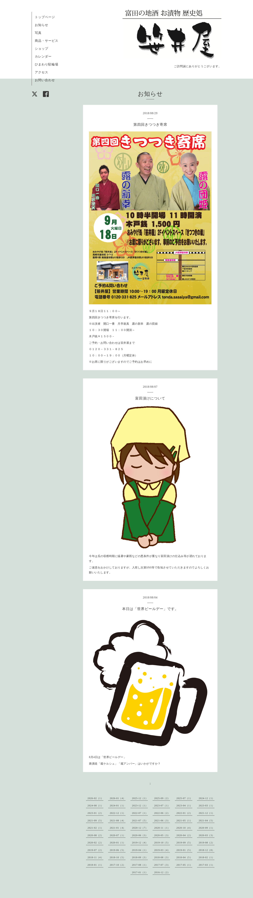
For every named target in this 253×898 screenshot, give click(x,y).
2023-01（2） (95, 813)
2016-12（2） (162, 872)
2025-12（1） (140, 798)
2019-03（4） (162, 850)
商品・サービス (46, 40)
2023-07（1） (162, 805)
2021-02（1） (95, 827)
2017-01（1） (140, 872)
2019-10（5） (162, 842)
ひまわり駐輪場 (46, 64)
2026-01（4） (118, 798)
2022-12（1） (118, 813)
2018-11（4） (95, 857)
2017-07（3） (162, 865)
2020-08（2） (95, 835)
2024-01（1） (118, 805)
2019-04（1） (140, 850)
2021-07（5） (140, 820)
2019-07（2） (95, 850)
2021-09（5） (95, 820)
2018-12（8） (206, 850)
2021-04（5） (206, 820)
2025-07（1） (184, 798)
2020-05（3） (162, 835)
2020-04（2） (184, 835)
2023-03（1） (206, 805)
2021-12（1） (206, 813)
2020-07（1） (118, 835)
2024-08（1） (95, 805)
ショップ (41, 48)
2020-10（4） (184, 827)
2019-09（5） (184, 842)
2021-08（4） (118, 820)
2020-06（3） (140, 835)
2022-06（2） (162, 813)
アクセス (41, 72)
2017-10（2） (118, 865)
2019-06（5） (118, 850)
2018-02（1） (206, 857)
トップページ (45, 17)
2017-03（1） (206, 865)
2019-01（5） (184, 850)
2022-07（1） (140, 813)
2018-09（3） (140, 857)
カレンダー (43, 56)
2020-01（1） (118, 842)
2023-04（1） (184, 805)
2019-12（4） (140, 842)
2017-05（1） (184, 865)
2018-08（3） (162, 857)
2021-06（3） (162, 820)
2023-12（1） (140, 805)
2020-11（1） (162, 827)
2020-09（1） (206, 827)
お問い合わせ (45, 80)
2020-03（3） (206, 835)
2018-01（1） (95, 865)
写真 (38, 32)
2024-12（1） (206, 798)
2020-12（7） (140, 827)
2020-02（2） (95, 842)
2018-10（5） (118, 857)
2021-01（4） (118, 827)
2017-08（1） (140, 865)
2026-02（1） (95, 798)
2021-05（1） (184, 820)
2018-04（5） (184, 857)
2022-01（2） (184, 813)
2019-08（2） (206, 842)
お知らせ (41, 25)
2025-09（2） (162, 798)
